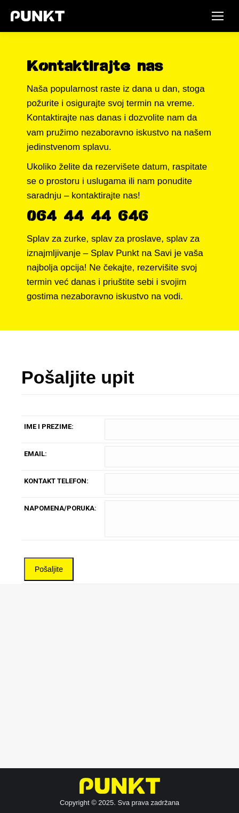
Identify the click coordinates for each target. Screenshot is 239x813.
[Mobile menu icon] (217, 16)
